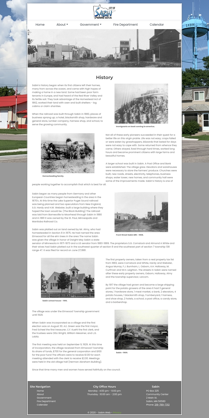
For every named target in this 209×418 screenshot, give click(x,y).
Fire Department (125, 24)
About (40, 394)
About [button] (60, 24)
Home (40, 24)
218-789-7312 (162, 404)
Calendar (157, 24)
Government (44, 397)
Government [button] (89, 24)
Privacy (117, 412)
